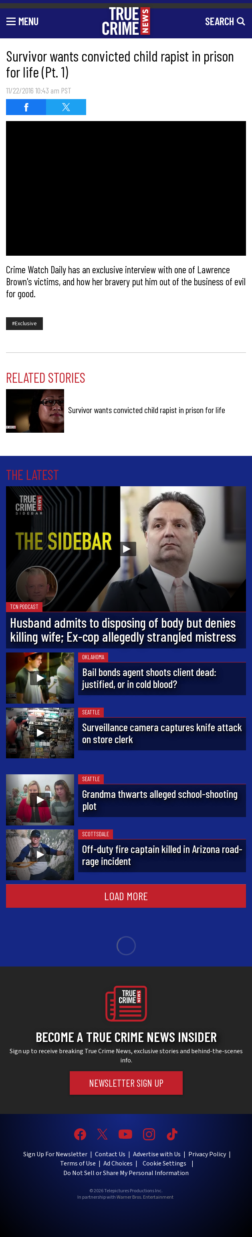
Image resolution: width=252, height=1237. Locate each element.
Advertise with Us (157, 1154)
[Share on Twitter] (66, 107)
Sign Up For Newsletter (55, 1154)
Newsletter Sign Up (126, 1083)
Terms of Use (78, 1163)
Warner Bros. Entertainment (145, 1197)
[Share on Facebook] (26, 107)
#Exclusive (24, 324)
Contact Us (110, 1154)
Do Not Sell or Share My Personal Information (126, 1173)
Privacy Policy (207, 1154)
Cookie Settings (164, 1163)
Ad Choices (118, 1163)
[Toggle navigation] (22, 20)
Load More (126, 896)
